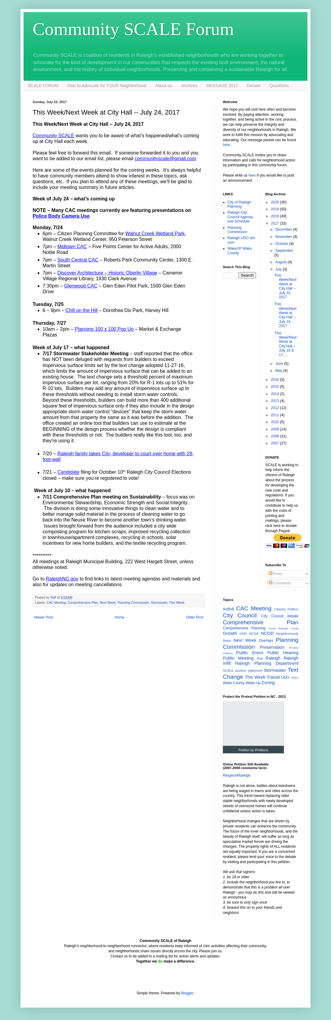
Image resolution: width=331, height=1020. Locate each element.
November (284, 237)
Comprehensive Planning (244, 628)
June (279, 364)
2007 (275, 443)
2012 (275, 408)
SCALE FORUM (43, 85)
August (281, 262)
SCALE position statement (242, 670)
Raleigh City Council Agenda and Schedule (240, 216)
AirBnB (228, 609)
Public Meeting (238, 658)
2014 (275, 394)
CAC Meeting (56, 602)
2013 (275, 401)
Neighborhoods (287, 633)
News (227, 640)
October (282, 244)
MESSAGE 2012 (222, 85)
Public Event (249, 652)
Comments (280, 583)
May (279, 371)
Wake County (234, 683)
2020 (275, 202)
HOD (243, 633)
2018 (275, 216)
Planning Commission (133, 602)
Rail (260, 658)
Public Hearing (282, 652)
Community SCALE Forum (133, 29)
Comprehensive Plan (83, 602)
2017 (275, 223)
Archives (189, 85)
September (284, 251)
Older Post (194, 617)
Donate (254, 85)
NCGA (254, 633)
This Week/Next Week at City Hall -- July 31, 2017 (285, 286)
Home (119, 617)
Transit (273, 677)
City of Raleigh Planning (239, 204)
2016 (275, 380)
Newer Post (43, 617)
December (284, 229)
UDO (285, 677)
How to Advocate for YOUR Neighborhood (106, 85)
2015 (275, 387)
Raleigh (272, 658)
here (226, 145)
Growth (230, 633)
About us (163, 85)
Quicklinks (279, 85)
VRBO (294, 677)
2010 (275, 422)
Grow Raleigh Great (283, 628)
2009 (275, 429)
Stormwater (159, 602)
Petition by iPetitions (253, 750)
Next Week (108, 602)
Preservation (272, 647)
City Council (240, 615)
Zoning (268, 682)
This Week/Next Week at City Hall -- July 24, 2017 (285, 315)
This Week (177, 602)
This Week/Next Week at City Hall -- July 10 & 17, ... (285, 344)
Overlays (266, 640)
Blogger (187, 993)
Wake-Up (253, 683)
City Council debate (279, 616)
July (279, 269)
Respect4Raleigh (236, 775)
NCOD (267, 633)
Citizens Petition (286, 609)
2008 (275, 436)
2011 (275, 415)
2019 (275, 209)
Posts (275, 574)
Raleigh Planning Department (266, 663)
